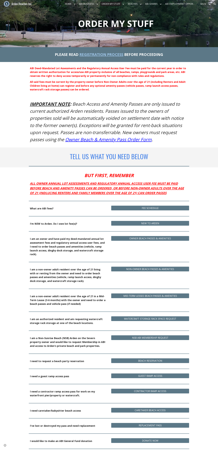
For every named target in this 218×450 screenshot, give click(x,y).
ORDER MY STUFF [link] (111, 3)
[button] (214, 4)
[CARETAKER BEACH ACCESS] (150, 410)
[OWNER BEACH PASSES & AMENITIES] (150, 238)
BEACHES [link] (133, 3)
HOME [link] (68, 3)
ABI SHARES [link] (151, 3)
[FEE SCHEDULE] (150, 208)
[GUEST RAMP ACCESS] (150, 376)
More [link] (203, 3)
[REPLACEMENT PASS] (150, 425)
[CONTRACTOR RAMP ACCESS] (150, 391)
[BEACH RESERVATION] (150, 361)
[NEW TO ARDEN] (150, 223)
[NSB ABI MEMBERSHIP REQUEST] (150, 338)
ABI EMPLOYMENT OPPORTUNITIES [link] (181, 3)
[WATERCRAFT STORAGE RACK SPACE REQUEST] (150, 319)
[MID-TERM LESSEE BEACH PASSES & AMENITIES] (150, 296)
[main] (115, 23)
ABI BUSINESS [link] (86, 3)
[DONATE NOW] (150, 441)
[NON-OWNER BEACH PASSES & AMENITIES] (150, 269)
